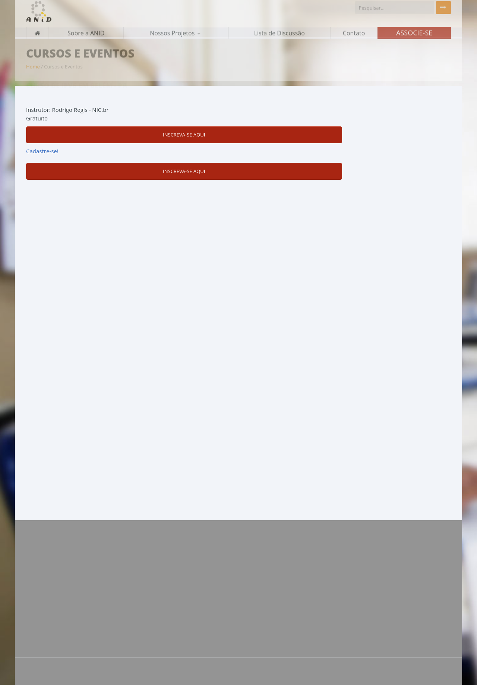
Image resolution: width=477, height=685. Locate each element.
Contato (354, 31)
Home (33, 64)
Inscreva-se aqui (184, 134)
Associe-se (414, 30)
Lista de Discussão (279, 31)
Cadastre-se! (42, 151)
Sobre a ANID (85, 31)
